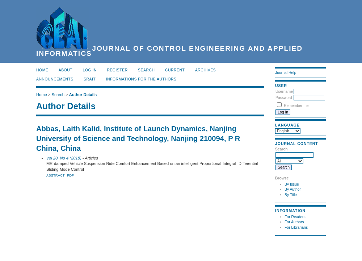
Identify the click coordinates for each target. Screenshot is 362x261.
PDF (70, 175)
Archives (205, 70)
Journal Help (285, 73)
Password (283, 98)
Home (42, 70)
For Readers (295, 217)
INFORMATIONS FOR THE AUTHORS (141, 79)
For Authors (294, 222)
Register (117, 70)
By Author (293, 189)
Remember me (296, 106)
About (65, 70)
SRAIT (90, 79)
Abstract (55, 175)
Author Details (83, 94)
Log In (90, 70)
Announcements (54, 79)
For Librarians (296, 227)
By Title (291, 195)
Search (146, 70)
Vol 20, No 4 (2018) (63, 158)
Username (284, 92)
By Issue (292, 184)
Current (175, 70)
